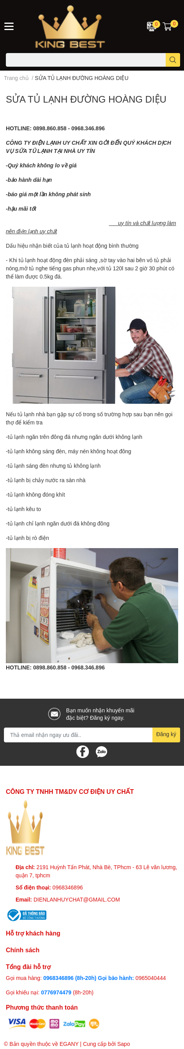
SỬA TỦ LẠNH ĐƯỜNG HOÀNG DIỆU (86, 99)
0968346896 (68, 887)
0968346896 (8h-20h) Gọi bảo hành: (88, 977)
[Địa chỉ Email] (92, 735)
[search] (173, 60)
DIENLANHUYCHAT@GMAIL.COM (77, 899)
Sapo (123, 1043)
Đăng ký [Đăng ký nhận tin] (166, 734)
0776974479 (57, 992)
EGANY (69, 1043)
